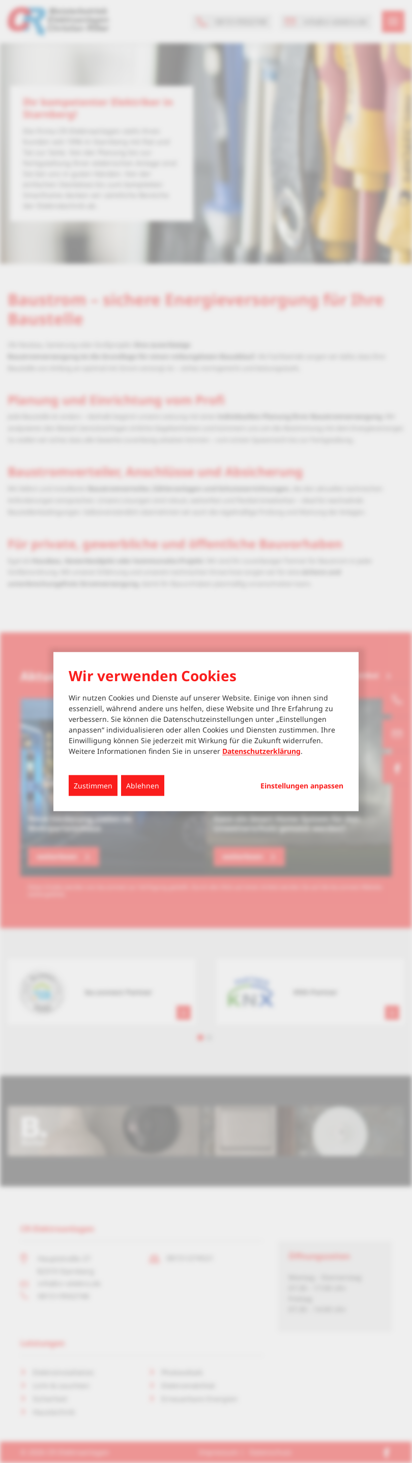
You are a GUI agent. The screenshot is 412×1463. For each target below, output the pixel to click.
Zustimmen (93, 785)
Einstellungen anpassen (301, 785)
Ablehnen (142, 785)
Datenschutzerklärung (261, 750)
